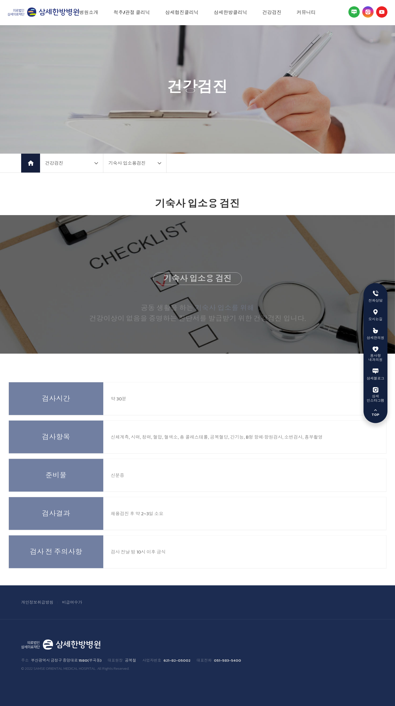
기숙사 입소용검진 (127, 163)
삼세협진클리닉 (182, 12)
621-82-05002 (176, 660)
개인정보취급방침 (37, 602)
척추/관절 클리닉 (132, 12)
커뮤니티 (306, 12)
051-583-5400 (227, 660)
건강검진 (272, 12)
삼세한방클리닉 (230, 12)
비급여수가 (72, 602)
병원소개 (88, 12)
